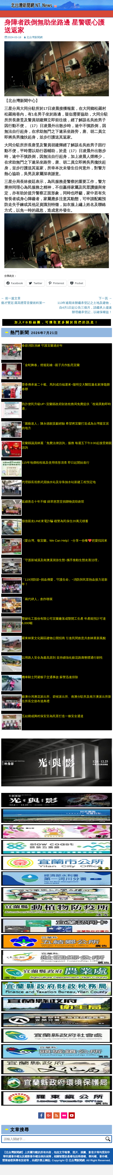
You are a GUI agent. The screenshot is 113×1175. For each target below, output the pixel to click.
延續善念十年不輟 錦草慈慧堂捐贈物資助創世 (53, 501)
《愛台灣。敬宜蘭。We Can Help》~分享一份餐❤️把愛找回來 (64, 540)
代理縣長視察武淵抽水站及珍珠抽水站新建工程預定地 (59, 482)
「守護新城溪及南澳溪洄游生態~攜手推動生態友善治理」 (61, 560)
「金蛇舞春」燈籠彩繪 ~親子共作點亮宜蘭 (51, 365)
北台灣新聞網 (35, 37)
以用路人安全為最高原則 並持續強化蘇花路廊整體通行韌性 (62, 657)
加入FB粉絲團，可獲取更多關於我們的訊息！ (56, 322)
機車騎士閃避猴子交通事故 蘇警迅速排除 (50, 677)
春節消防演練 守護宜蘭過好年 (42, 345)
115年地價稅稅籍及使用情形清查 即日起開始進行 (55, 462)
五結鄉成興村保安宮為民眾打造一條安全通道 (57, 716)
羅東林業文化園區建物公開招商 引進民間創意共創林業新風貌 (64, 638)
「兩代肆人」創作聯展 (44, 599)
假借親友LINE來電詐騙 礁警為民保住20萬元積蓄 (58, 521)
